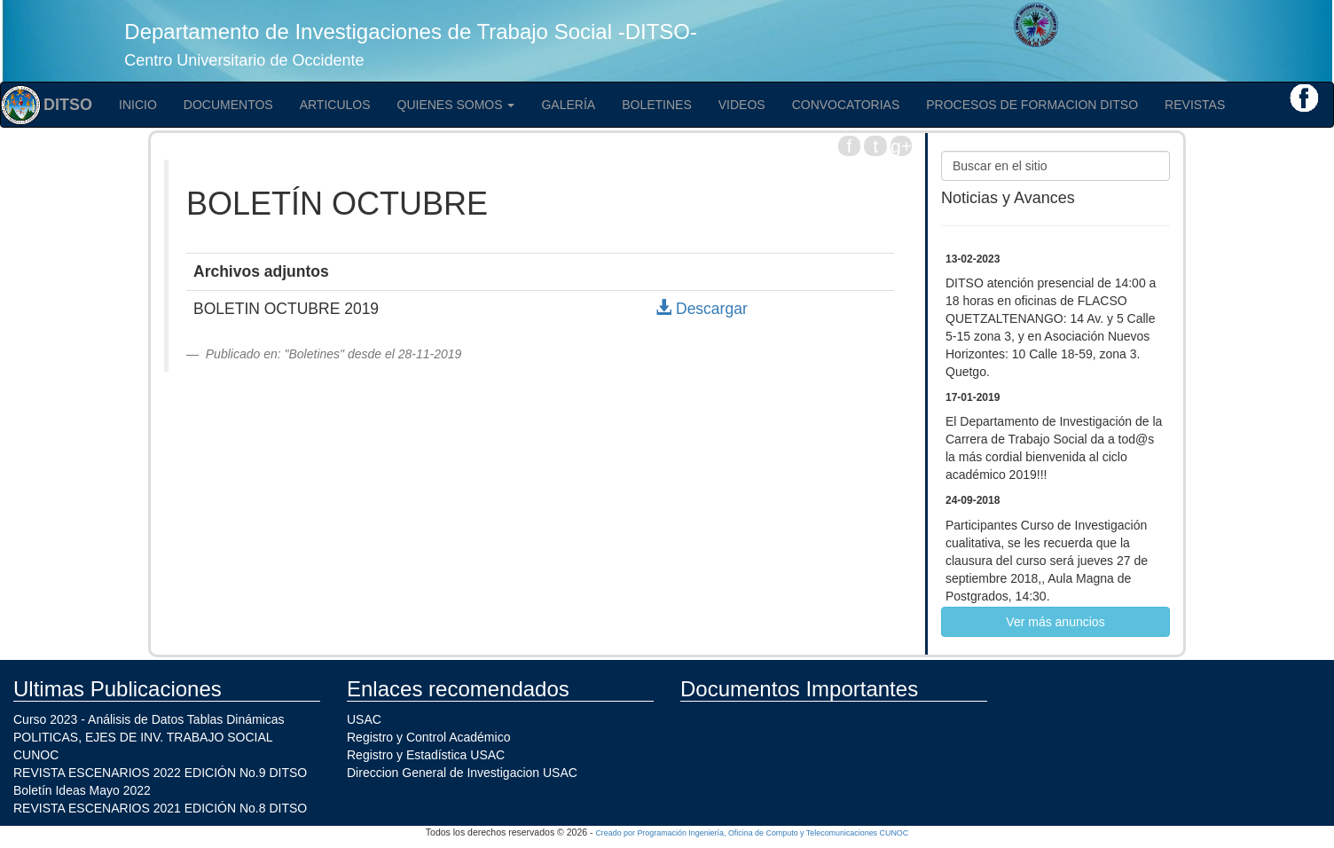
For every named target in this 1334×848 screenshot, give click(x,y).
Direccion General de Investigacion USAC (462, 773)
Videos (741, 105)
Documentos (228, 105)
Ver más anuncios (1055, 622)
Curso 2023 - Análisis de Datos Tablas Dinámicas (149, 719)
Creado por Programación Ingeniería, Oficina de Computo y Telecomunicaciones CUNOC (751, 832)
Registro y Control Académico (428, 737)
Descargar (701, 309)
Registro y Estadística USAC (426, 755)
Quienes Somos (456, 105)
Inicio (138, 105)
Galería (568, 105)
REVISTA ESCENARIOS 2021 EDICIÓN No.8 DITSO (160, 808)
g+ (901, 146)
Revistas (1195, 105)
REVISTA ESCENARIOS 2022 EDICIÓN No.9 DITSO (160, 773)
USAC (364, 719)
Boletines (657, 105)
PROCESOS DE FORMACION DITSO (1032, 105)
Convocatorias (846, 105)
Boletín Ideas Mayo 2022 (82, 790)
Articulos (335, 105)
